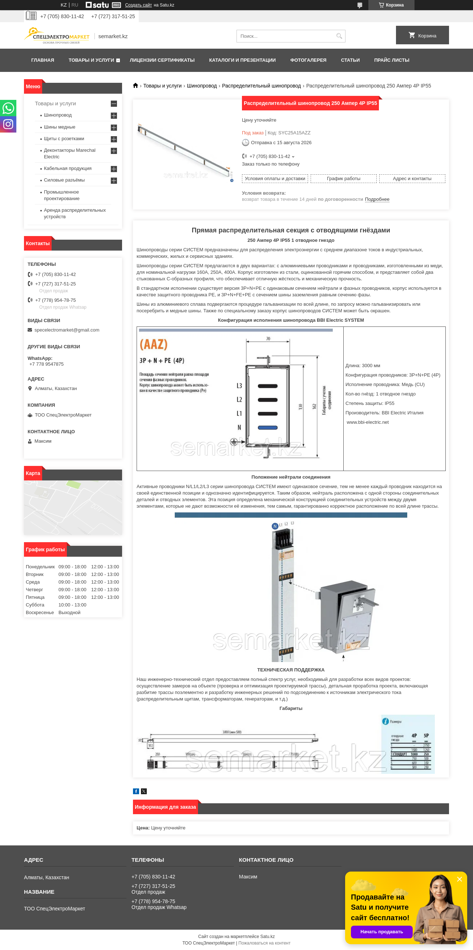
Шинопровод (202, 86)
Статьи (350, 60)
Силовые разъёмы (64, 180)
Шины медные (60, 127)
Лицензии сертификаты (162, 60)
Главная (42, 60)
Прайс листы (391, 60)
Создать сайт (138, 5)
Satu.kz (267, 936)
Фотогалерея (308, 60)
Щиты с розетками (64, 138)
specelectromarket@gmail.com (67, 330)
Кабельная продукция (68, 168)
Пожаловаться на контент (264, 943)
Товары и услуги (91, 60)
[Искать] (339, 36)
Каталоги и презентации (242, 60)
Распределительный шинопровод (261, 86)
